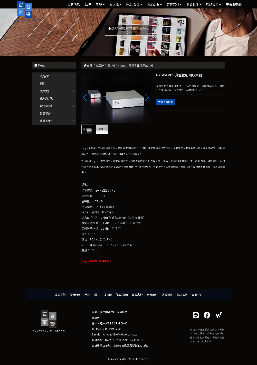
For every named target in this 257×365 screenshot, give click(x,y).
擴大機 (115, 4)
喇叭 (100, 4)
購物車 (234, 4)
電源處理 (154, 4)
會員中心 (197, 295)
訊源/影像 (134, 4)
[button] (147, 97)
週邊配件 (193, 4)
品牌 (88, 4)
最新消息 (74, 4)
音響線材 (174, 4)
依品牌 (44, 76)
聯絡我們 (213, 4)
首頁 (88, 65)
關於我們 (60, 295)
